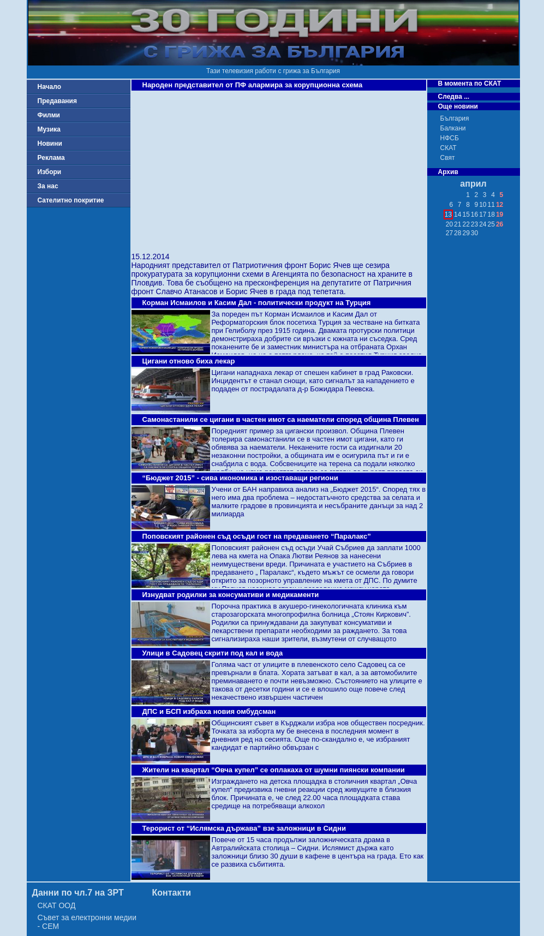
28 (457, 233)
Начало (49, 87)
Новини (50, 143)
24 (482, 224)
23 (474, 224)
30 (474, 233)
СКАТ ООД (57, 905)
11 (491, 204)
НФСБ (449, 138)
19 (499, 214)
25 (491, 224)
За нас (48, 186)
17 (482, 214)
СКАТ (448, 148)
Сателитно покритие (71, 200)
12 (499, 204)
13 (448, 214)
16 (474, 214)
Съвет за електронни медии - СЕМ (87, 922)
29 (465, 233)
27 (449, 233)
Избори (50, 172)
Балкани (453, 128)
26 (499, 224)
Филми (49, 115)
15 (465, 214)
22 (465, 224)
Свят (447, 158)
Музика (49, 129)
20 (449, 224)
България (454, 118)
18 (491, 214)
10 (482, 204)
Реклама (51, 158)
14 (457, 214)
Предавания (57, 101)
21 (457, 224)
